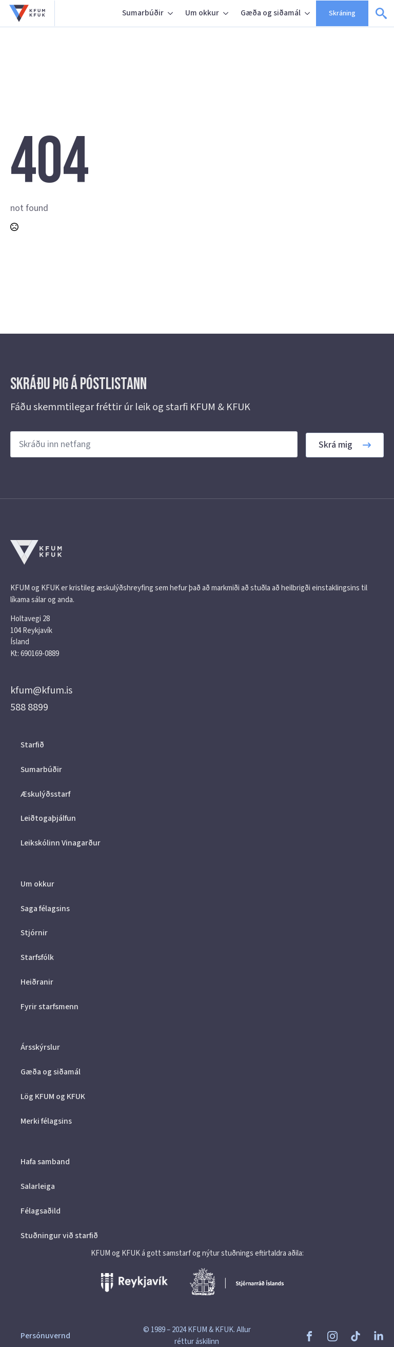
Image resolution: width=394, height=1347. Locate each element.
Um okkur (202, 12)
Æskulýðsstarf (45, 794)
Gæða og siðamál (271, 12)
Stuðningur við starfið (59, 1235)
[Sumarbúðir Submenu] (171, 13)
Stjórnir (34, 932)
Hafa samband (45, 1161)
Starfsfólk (37, 957)
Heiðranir (37, 982)
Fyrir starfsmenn (49, 1006)
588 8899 (29, 707)
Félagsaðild (41, 1211)
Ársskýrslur (40, 1047)
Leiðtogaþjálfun (48, 818)
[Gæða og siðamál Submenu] (308, 13)
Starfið (32, 745)
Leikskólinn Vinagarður (61, 843)
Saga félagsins (45, 908)
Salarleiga (38, 1186)
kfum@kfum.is (41, 690)
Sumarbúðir (143, 12)
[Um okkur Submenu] (226, 13)
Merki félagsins (46, 1121)
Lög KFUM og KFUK (53, 1096)
